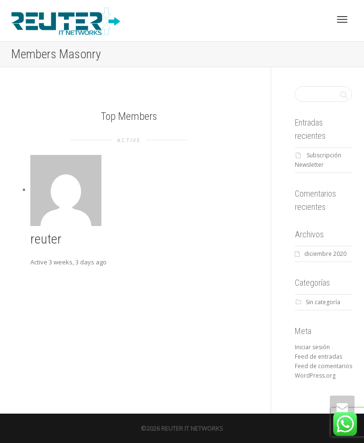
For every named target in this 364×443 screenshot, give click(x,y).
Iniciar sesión (312, 347)
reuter (46, 239)
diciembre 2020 (325, 254)
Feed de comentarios (323, 366)
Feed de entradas (318, 357)
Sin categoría (323, 302)
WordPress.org (315, 375)
